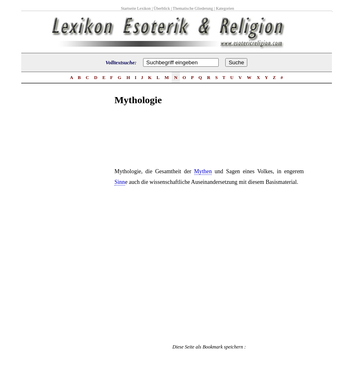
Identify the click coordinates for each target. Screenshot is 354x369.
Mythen (203, 171)
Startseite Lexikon (136, 8)
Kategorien (225, 8)
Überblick (162, 8)
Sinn (119, 182)
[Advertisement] (81, 241)
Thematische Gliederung (193, 8)
